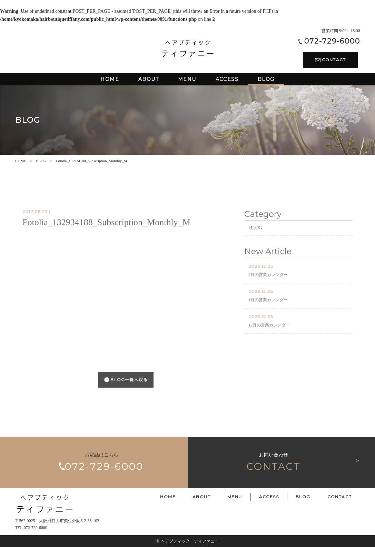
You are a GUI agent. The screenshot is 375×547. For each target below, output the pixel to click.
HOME (20, 161)
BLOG (41, 161)
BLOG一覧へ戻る (126, 390)
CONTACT (330, 59)
